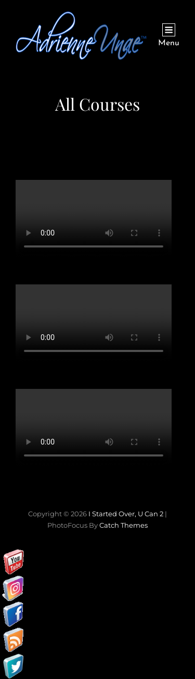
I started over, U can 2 (125, 514)
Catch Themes (123, 525)
